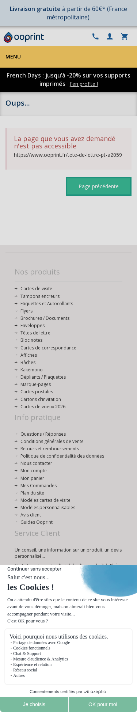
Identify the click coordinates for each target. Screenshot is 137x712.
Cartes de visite (36, 288)
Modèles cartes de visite (45, 500)
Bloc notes (31, 340)
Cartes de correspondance (48, 348)
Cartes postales (36, 392)
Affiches (28, 355)
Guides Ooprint (36, 522)
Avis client (30, 515)
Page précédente (99, 186)
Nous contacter (36, 463)
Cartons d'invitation (40, 399)
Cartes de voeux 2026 (42, 407)
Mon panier (32, 478)
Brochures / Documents (44, 318)
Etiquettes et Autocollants (46, 303)
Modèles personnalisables (47, 507)
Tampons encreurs (40, 296)
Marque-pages (35, 384)
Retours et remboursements (49, 449)
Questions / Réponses (43, 434)
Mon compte (33, 470)
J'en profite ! (84, 83)
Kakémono (31, 370)
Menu (13, 56)
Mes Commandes (38, 485)
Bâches (27, 362)
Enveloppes (32, 325)
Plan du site (32, 493)
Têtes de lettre (35, 333)
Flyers (26, 311)
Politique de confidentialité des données (62, 456)
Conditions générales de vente (52, 441)
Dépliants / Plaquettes (43, 377)
